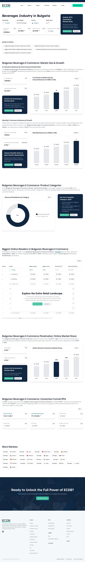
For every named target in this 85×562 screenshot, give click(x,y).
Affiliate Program (70, 531)
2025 (50, 197)
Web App (32, 545)
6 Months (77, 132)
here (20, 318)
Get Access (77, 31)
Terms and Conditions (78, 559)
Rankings (32, 531)
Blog (49, 536)
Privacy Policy (69, 559)
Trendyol (7, 23)
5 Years (77, 78)
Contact (68, 534)
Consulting (46, 5)
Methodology (51, 523)
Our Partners (69, 525)
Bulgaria (36, 23)
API (30, 547)
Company (55, 5)
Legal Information (60, 559)
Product (30, 5)
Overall (79, 261)
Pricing (62, 5)
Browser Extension (34, 553)
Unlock (62, 416)
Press (68, 536)
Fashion (31, 269)
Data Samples (51, 528)
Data (22, 5)
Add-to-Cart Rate (7, 413)
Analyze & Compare (34, 526)
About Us (69, 523)
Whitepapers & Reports (53, 538)
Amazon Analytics (33, 542)
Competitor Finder (34, 528)
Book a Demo (77, 5)
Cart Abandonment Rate (37, 413)
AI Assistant (32, 534)
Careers (68, 528)
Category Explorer (34, 536)
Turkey (44, 269)
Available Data (51, 525)
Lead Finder (32, 539)
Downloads (32, 550)
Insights (38, 5)
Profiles (31, 523)
